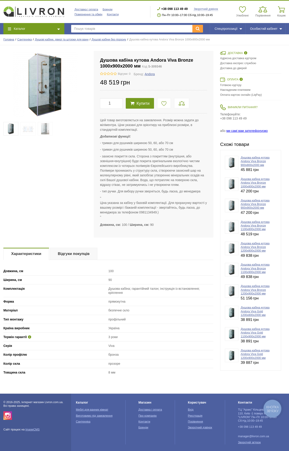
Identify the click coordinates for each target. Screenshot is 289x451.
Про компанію (147, 415)
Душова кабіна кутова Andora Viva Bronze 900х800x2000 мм (255, 161)
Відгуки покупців (74, 254)
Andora (149, 74)
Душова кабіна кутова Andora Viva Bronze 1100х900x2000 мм (255, 268)
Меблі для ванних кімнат (92, 409)
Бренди (107, 9)
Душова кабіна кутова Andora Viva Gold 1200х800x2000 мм (255, 311)
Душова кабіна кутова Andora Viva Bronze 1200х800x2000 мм (255, 247)
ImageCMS (32, 429)
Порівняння (195, 421)
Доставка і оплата (86, 9)
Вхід (190, 409)
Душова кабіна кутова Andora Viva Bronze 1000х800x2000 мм (255, 183)
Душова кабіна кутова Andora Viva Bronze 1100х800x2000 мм (255, 225)
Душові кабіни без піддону (109, 39)
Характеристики (26, 254)
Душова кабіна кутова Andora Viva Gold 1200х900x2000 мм (255, 354)
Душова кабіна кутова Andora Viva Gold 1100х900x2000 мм (255, 332)
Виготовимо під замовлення (94, 415)
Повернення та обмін (88, 14)
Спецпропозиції (228, 28)
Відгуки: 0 (124, 73)
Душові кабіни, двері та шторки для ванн (62, 39)
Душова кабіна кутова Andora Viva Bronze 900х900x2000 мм (255, 204)
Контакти (113, 14)
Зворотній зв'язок (249, 442)
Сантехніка (24, 39)
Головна (8, 39)
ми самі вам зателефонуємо (247, 131)
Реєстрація (195, 415)
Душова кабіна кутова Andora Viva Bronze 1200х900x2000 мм (255, 290)
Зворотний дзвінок (206, 9)
